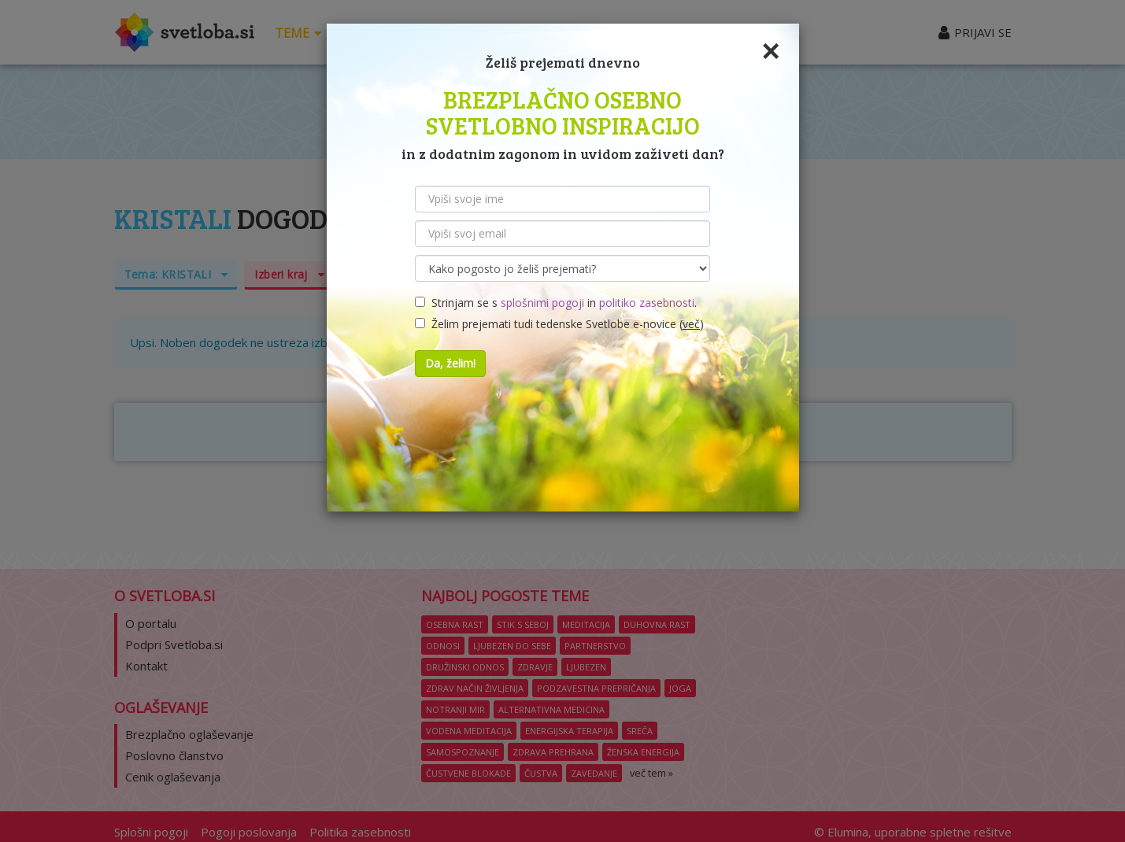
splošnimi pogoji (542, 302)
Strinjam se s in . (556, 302)
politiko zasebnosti (646, 302)
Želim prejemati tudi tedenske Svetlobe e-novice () (559, 323)
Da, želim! (450, 363)
